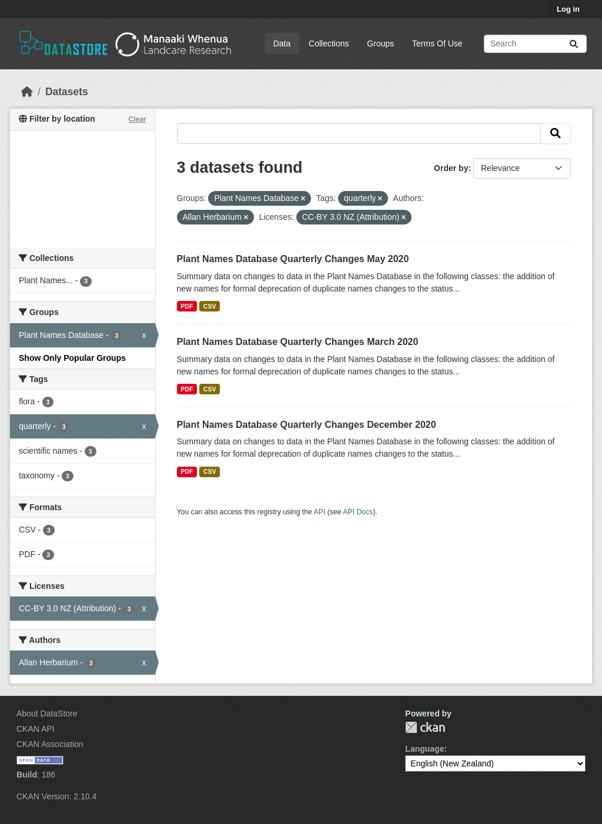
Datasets (66, 92)
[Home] (27, 92)
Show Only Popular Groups (72, 358)
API (320, 512)
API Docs (358, 512)
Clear (137, 119)
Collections (329, 43)
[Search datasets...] (535, 44)
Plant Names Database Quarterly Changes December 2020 (306, 425)
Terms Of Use (437, 43)
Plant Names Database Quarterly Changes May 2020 (293, 259)
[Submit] (574, 44)
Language (424, 748)
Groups (380, 43)
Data (282, 43)
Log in (568, 9)
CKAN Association (49, 744)
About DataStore (47, 713)
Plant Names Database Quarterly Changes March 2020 (298, 342)
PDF (186, 306)
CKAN (425, 727)
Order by (451, 168)
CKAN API (35, 728)
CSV (209, 306)
